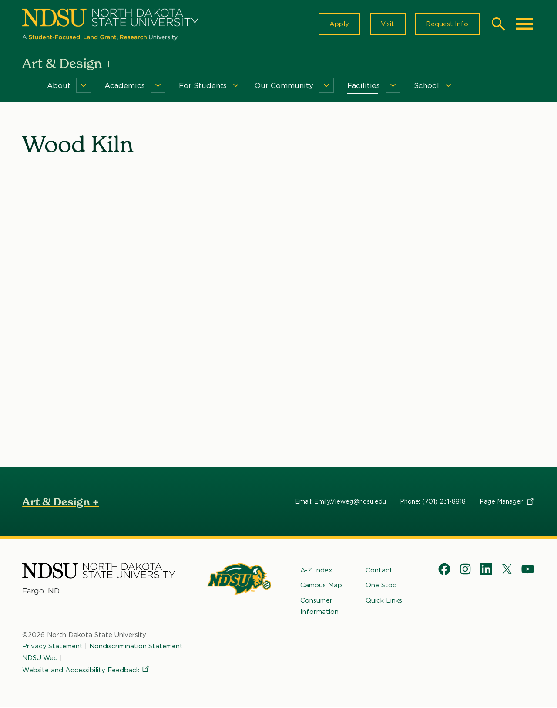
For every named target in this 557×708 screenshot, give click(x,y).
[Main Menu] (524, 24)
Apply (338, 24)
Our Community (284, 86)
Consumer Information (319, 606)
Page (507, 502)
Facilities (363, 86)
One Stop (381, 586)
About (58, 86)
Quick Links (384, 601)
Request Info (447, 24)
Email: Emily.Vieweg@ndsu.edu (340, 502)
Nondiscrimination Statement (137, 647)
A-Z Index (316, 571)
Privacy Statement (52, 647)
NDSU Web (40, 658)
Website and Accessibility (86, 671)
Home (28, 86)
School (426, 86)
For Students (203, 86)
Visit (386, 24)
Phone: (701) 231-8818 (433, 502)
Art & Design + (60, 502)
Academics (124, 86)
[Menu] (83, 86)
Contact (379, 571)
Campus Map (321, 586)
